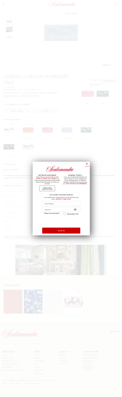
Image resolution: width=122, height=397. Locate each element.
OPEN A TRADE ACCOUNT (46, 179)
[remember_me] (64, 214)
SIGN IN (61, 230)
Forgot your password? (51, 213)
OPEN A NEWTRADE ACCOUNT (47, 188)
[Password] (61, 209)
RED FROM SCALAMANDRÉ (76, 184)
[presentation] (61, 220)
